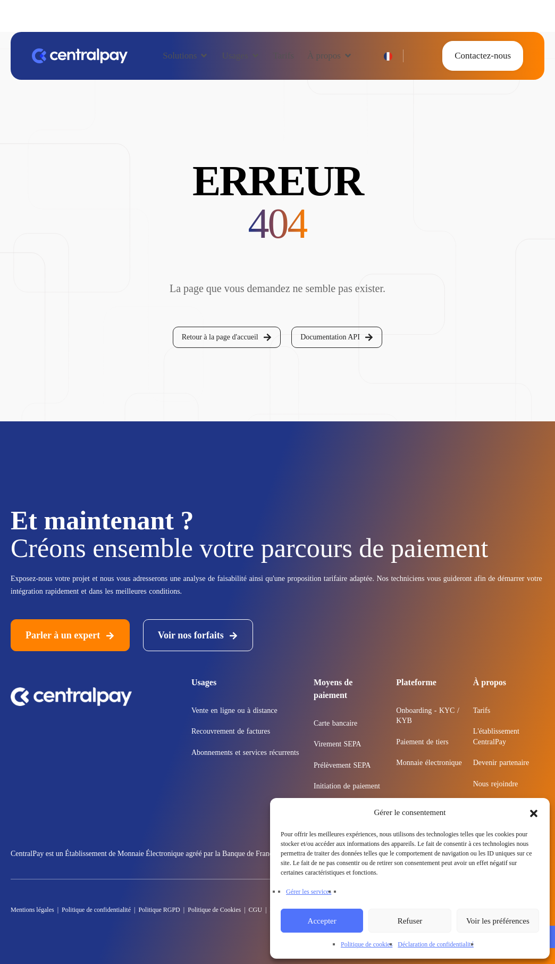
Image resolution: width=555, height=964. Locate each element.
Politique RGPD (158, 909)
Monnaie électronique (428, 763)
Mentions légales (32, 909)
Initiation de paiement (347, 786)
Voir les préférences (497, 921)
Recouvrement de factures (230, 731)
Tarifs (481, 710)
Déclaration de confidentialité (436, 944)
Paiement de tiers (422, 742)
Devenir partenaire (501, 763)
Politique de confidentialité (96, 909)
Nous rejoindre (495, 784)
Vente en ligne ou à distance (234, 710)
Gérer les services (308, 891)
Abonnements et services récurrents (245, 753)
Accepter (322, 921)
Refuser (410, 921)
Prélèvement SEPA (342, 765)
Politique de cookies (366, 944)
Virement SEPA (337, 744)
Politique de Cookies (213, 909)
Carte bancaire (335, 723)
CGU (255, 909)
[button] (533, 812)
